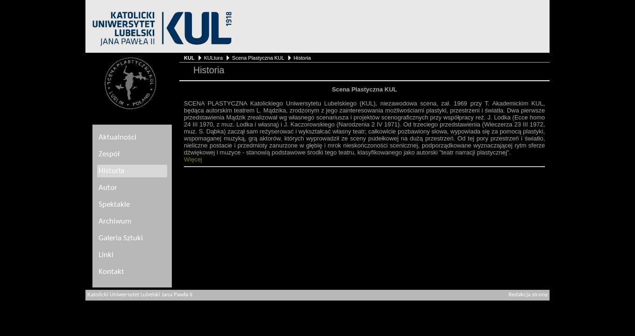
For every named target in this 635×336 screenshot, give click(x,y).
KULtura (213, 58)
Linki (106, 255)
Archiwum (115, 221)
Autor (108, 188)
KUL (189, 58)
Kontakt (111, 272)
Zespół (109, 154)
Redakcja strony (528, 295)
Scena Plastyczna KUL (258, 58)
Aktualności (117, 137)
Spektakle (114, 205)
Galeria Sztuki (121, 238)
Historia (302, 58)
